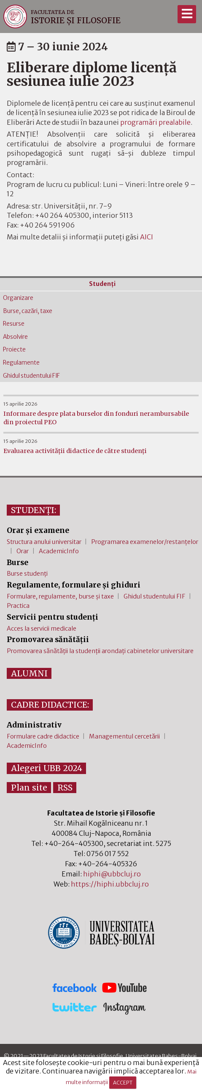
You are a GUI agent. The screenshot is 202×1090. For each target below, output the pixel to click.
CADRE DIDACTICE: (50, 705)
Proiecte (14, 349)
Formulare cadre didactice (43, 736)
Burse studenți (27, 573)
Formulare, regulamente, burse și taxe (60, 596)
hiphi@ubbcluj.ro (112, 874)
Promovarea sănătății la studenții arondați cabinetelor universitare (100, 651)
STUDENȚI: (33, 510)
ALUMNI (29, 673)
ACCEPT (122, 1082)
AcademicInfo (59, 551)
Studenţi (102, 284)
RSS (65, 787)
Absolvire (15, 336)
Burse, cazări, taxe (27, 311)
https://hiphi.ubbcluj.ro (110, 884)
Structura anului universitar (44, 542)
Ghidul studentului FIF (31, 375)
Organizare (18, 298)
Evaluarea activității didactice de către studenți (75, 451)
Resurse (13, 323)
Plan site (29, 787)
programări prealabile (155, 122)
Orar (22, 551)
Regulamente (21, 362)
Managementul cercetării (124, 736)
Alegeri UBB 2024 (46, 768)
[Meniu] (187, 14)
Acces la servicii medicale (41, 628)
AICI (146, 237)
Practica (18, 606)
